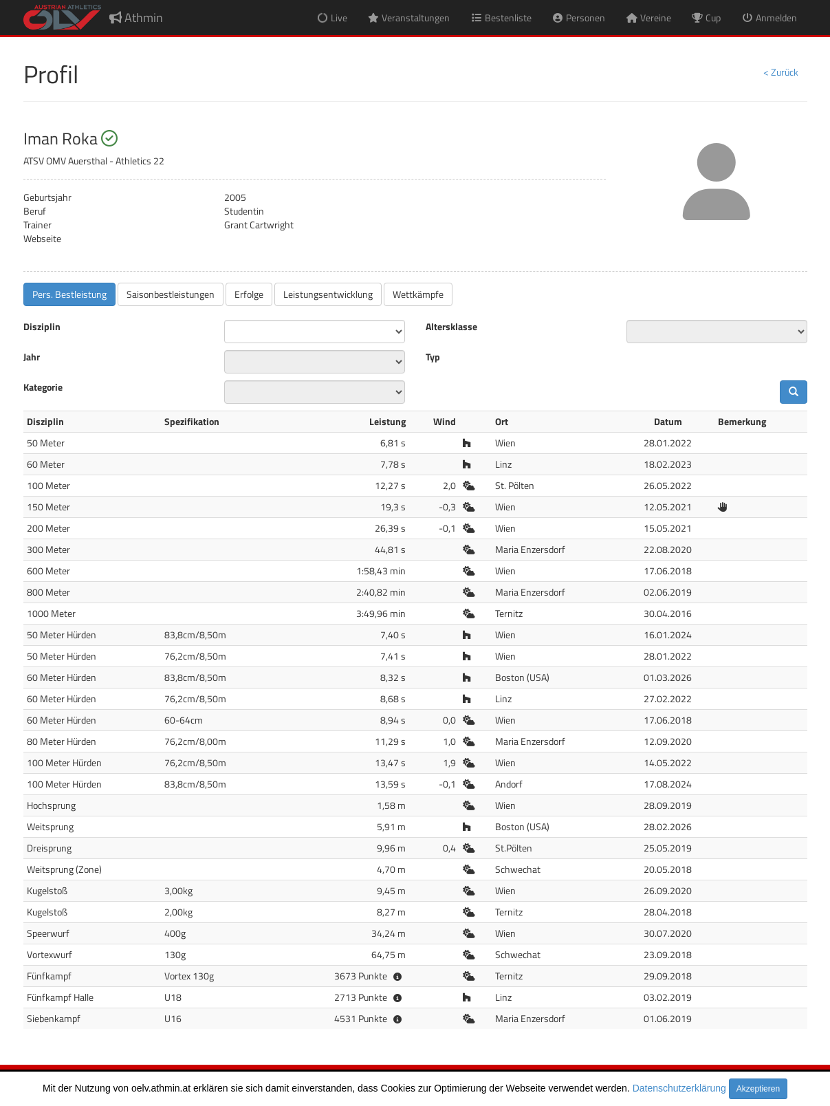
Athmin (136, 17)
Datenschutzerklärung (679, 1088)
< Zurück (780, 72)
